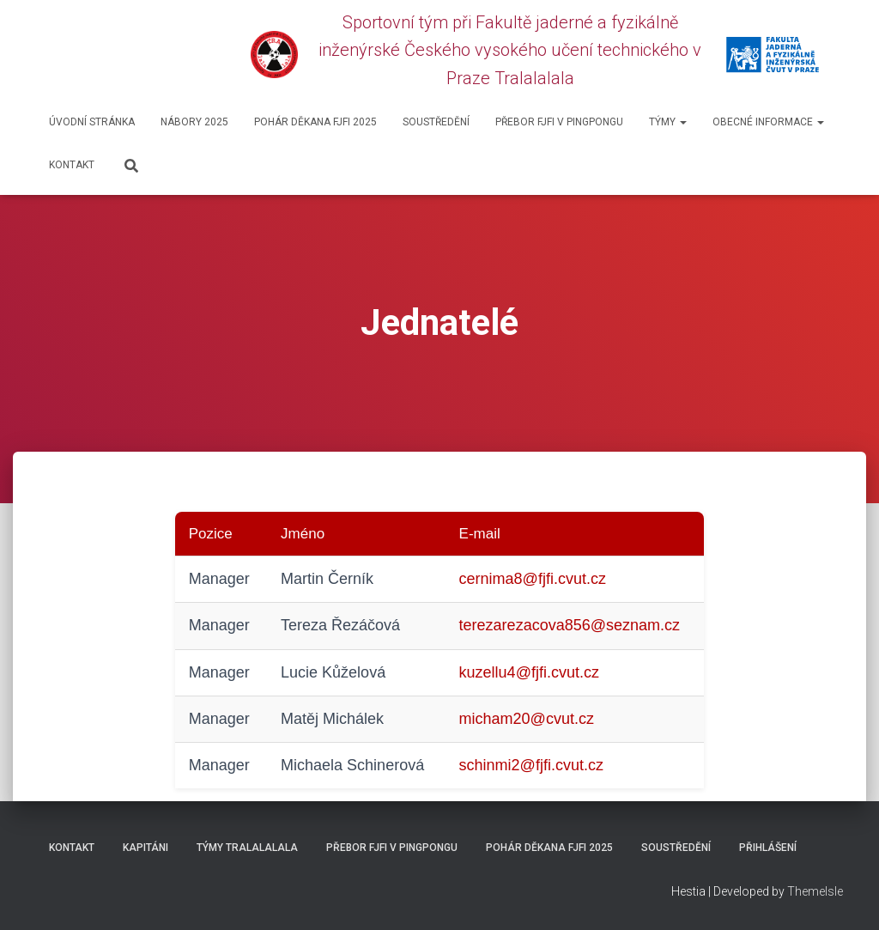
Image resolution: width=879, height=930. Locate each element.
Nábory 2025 (194, 122)
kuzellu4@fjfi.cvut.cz (529, 672)
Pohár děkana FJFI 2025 (315, 122)
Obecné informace (768, 122)
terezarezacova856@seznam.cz (569, 625)
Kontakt (71, 165)
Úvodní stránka (92, 122)
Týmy (668, 122)
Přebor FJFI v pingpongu (559, 122)
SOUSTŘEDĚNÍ (436, 122)
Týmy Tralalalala (247, 848)
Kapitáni (145, 848)
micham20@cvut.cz (526, 718)
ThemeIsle (815, 891)
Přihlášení (768, 848)
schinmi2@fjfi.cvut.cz (531, 765)
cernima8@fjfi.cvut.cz (532, 578)
